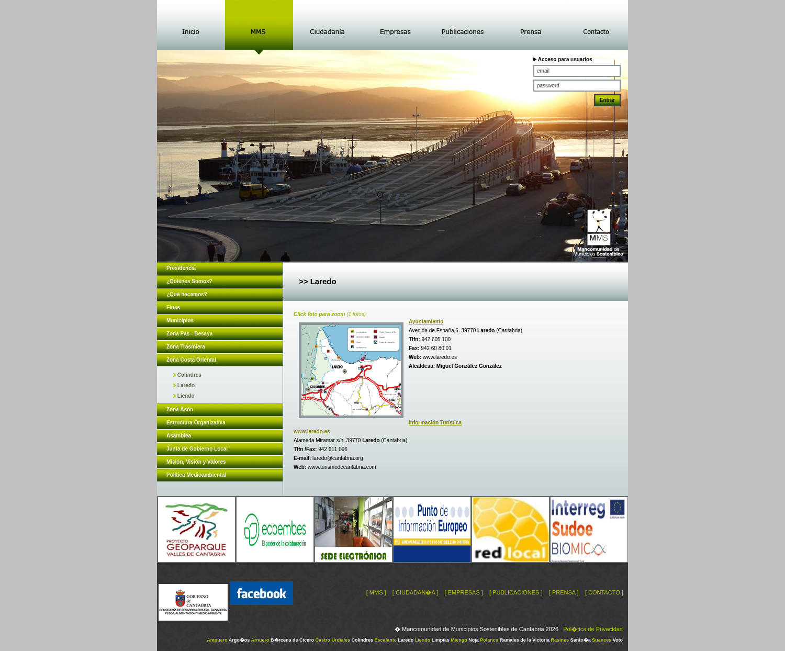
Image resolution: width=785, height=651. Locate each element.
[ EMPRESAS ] (463, 592)
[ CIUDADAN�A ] (415, 592)
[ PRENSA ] (564, 592)
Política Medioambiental (196, 475)
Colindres (187, 375)
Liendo (184, 396)
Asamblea (178, 436)
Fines (173, 307)
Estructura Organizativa (196, 422)
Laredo (184, 385)
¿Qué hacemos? (186, 294)
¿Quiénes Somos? (189, 281)
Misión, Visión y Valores (196, 462)
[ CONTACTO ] (604, 592)
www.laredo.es (440, 357)
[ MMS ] (376, 592)
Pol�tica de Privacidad (593, 629)
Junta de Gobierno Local (197, 449)
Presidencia (181, 268)
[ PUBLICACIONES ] (515, 592)
